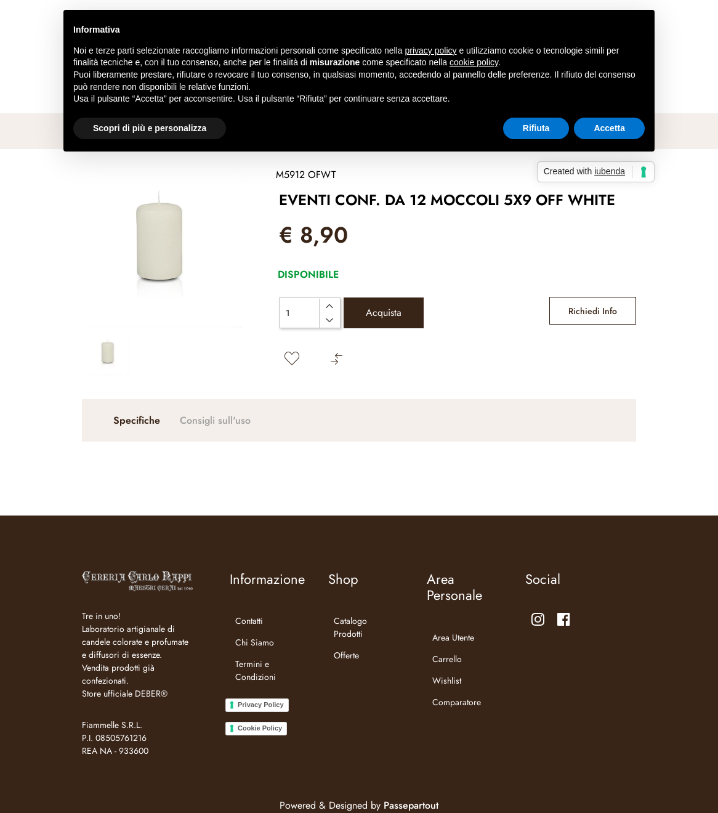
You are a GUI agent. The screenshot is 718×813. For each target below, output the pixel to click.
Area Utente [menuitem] (453, 637)
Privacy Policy (261, 704)
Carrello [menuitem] (447, 659)
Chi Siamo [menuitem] (254, 642)
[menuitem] (263, 692)
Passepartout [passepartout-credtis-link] (411, 805)
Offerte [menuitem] (346, 655)
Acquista (383, 312)
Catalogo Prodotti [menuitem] (350, 627)
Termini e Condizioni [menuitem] (255, 670)
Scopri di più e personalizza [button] (149, 128)
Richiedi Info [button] (592, 311)
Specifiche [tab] (136, 420)
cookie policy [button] (474, 62)
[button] (162, 248)
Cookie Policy (260, 728)
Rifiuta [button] (536, 128)
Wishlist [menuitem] (446, 680)
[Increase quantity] (329, 306)
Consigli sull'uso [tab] (215, 420)
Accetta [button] (609, 128)
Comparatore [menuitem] (456, 702)
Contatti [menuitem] (249, 621)
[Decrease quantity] (329, 320)
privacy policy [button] (431, 50)
